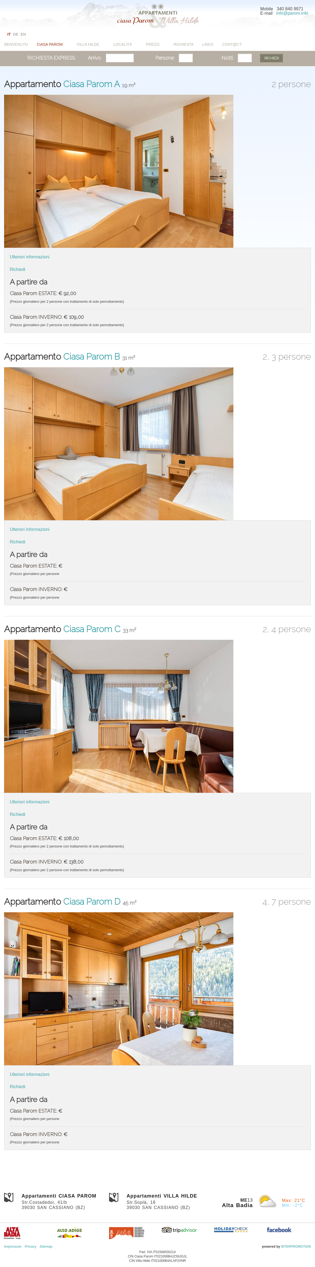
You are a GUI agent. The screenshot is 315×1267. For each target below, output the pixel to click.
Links (207, 44)
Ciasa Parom (50, 44)
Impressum (12, 1246)
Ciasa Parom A (92, 84)
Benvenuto (16, 44)
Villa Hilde (88, 44)
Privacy (30, 1246)
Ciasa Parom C (93, 629)
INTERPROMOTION (296, 1246)
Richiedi (17, 269)
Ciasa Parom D (93, 901)
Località (122, 44)
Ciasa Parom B (92, 356)
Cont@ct (232, 44)
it (9, 34)
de (15, 34)
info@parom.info (292, 13)
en (23, 34)
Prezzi (153, 44)
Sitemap (46, 1246)
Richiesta (184, 44)
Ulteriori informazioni (30, 257)
